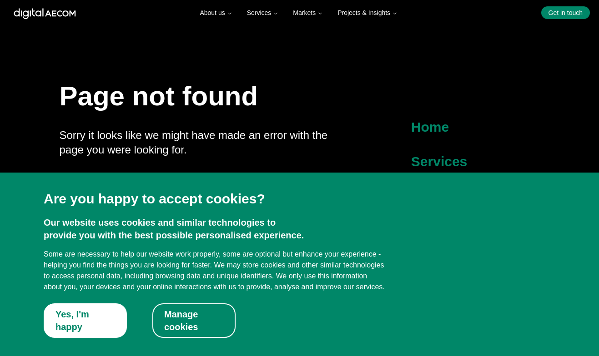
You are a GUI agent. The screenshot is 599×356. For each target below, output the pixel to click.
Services (263, 12)
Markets (308, 12)
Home (430, 126)
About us (216, 12)
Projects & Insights (367, 12)
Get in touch (566, 12)
